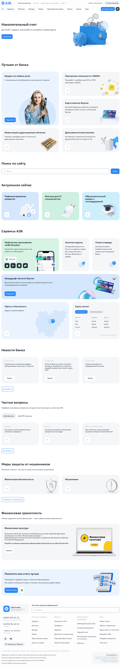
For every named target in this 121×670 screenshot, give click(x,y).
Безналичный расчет (97, 312)
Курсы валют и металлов (109, 632)
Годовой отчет (82, 634)
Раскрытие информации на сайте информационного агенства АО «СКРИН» (23, 662)
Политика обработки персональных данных (13, 665)
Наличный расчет (81, 312)
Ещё (62, 3)
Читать (9, 379)
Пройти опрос (12, 592)
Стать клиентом (112, 3)
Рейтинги (80, 645)
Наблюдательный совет (86, 626)
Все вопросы (9, 452)
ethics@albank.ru (112, 657)
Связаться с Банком (14, 647)
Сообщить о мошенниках (14, 501)
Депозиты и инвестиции (63, 636)
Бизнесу (36, 3)
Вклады (35, 632)
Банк (101, 619)
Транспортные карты (40, 641)
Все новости (9, 390)
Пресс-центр (105, 624)
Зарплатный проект (62, 645)
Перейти (10, 553)
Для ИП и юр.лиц (25, 417)
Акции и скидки (38, 645)
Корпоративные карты (63, 641)
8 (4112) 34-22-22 (11, 626)
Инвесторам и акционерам (50, 3)
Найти (115, 171)
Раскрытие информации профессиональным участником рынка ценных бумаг (23, 660)
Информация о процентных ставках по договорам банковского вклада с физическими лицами (28, 657)
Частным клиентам (24, 3)
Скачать (13, 259)
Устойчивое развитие (85, 630)
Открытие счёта (60, 624)
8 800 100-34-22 (11, 620)
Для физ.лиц (9, 417)
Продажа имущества (108, 641)
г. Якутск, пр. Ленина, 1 (12, 633)
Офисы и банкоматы (95, 3)
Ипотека (35, 628)
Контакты (103, 645)
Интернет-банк (108, 9)
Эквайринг (58, 628)
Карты (34, 636)
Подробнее (8, 36)
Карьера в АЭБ (105, 636)
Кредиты (35, 624)
